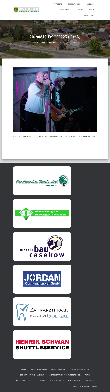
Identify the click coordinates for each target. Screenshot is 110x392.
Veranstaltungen (57, 381)
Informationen (74, 4)
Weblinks (90, 4)
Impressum (89, 16)
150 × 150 (22, 136)
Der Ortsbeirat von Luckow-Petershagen (64, 375)
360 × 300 (86, 136)
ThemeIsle (93, 387)
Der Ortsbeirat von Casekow (32, 375)
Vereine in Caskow (75, 381)
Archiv (91, 10)
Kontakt (80, 10)
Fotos (87, 375)
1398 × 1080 (57, 136)
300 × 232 (30, 136)
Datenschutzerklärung (79, 369)
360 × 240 (78, 136)
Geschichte (65, 10)
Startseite (57, 4)
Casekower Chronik (39, 369)
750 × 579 (39, 136)
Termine (42, 381)
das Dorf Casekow (58, 369)
